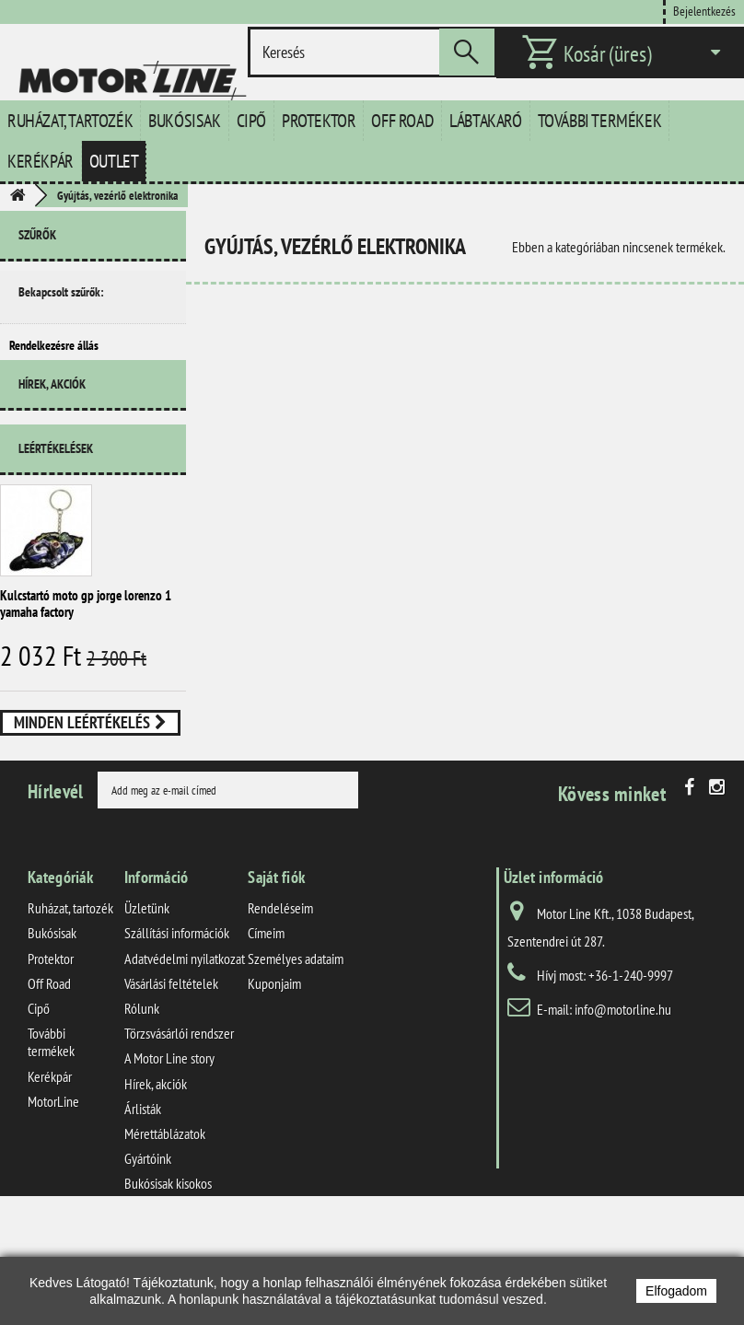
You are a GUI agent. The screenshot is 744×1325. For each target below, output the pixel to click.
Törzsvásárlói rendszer (179, 1121)
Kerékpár (40, 161)
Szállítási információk (176, 1021)
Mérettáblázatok (164, 1222)
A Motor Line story (169, 1146)
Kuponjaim (274, 1072)
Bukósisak (184, 121)
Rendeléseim (280, 996)
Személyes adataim (295, 1047)
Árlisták (142, 1197)
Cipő (251, 121)
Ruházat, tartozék (70, 121)
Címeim (266, 1021)
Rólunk (141, 1096)
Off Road (402, 121)
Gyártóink (147, 1247)
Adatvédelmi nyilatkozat (184, 1047)
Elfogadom (676, 1291)
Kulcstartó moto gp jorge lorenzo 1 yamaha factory (85, 629)
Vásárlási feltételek (171, 1072)
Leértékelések (55, 474)
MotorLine (53, 1189)
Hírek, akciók (52, 417)
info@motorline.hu (623, 1097)
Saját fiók (276, 965)
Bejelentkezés (704, 10)
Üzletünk (146, 996)
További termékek (600, 121)
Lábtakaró (485, 121)
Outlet (114, 161)
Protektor (318, 121)
